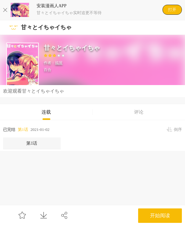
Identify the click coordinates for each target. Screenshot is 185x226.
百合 (47, 69)
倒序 (178, 129)
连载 (46, 112)
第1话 (23, 129)
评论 (138, 112)
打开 (172, 9)
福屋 (58, 63)
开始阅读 (160, 215)
